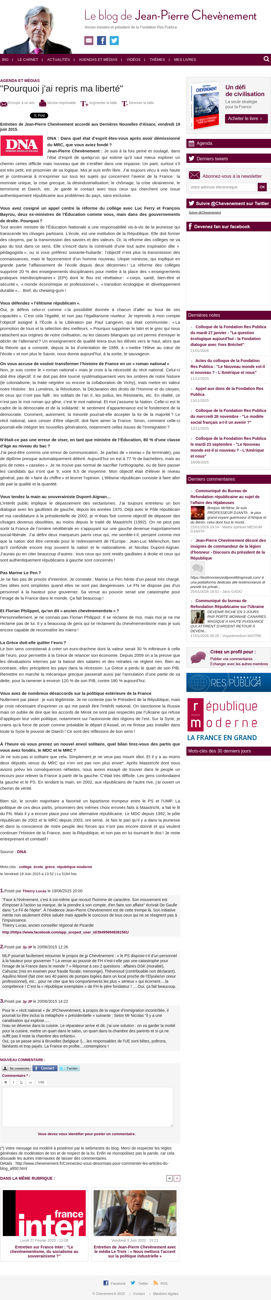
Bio (5, 59)
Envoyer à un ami (17, 103)
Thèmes (154, 59)
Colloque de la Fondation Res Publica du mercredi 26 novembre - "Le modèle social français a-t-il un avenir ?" (228, 416)
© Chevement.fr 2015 (109, 1294)
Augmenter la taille (99, 103)
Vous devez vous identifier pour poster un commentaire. (87, 1134)
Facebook (119, 1284)
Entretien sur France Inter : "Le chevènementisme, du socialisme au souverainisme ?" (44, 1251)
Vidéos (130, 59)
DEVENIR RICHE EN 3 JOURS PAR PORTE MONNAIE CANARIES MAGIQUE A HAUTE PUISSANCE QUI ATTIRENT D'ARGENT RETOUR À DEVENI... (228, 621)
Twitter (143, 1284)
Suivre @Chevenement (205, 212)
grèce (50, 867)
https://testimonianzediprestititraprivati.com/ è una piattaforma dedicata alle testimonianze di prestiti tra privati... (228, 582)
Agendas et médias (96, 59)
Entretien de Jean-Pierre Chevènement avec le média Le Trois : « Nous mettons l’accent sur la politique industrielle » (135, 1251)
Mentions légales (164, 1294)
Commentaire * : (16, 1075)
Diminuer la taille (138, 103)
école (38, 867)
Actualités (56, 59)
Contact (138, 1294)
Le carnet (25, 59)
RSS (164, 1284)
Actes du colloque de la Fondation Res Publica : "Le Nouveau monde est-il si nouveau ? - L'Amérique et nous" (228, 366)
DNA (22, 851)
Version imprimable (57, 103)
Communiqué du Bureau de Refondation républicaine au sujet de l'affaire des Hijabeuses (225, 497)
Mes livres (182, 59)
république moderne (74, 867)
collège (25, 867)
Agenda (204, 143)
